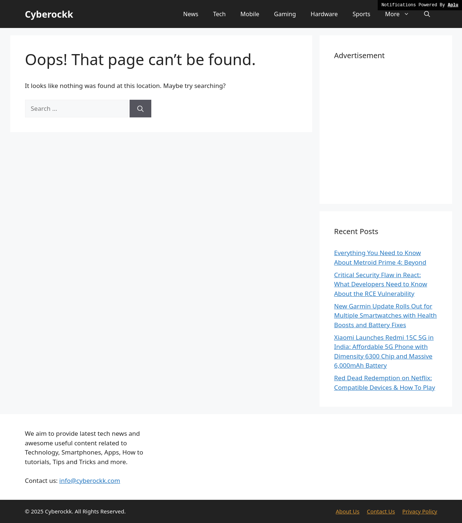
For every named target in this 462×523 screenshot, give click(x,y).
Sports (361, 14)
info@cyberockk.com (89, 480)
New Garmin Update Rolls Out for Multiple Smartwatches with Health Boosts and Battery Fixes (385, 315)
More (401, 14)
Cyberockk (49, 14)
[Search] (140, 108)
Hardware (324, 14)
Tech (219, 14)
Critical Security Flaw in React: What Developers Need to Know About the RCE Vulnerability (380, 284)
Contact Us (381, 511)
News (190, 14)
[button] (427, 14)
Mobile (249, 14)
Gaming (285, 14)
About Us (348, 511)
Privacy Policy (419, 511)
